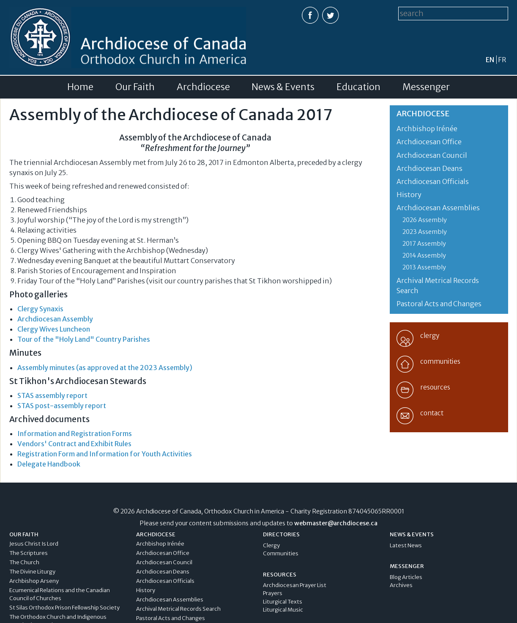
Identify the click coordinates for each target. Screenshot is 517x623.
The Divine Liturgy (32, 571)
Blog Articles (406, 577)
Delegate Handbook (48, 464)
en (490, 59)
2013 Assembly (424, 267)
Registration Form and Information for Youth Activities (104, 454)
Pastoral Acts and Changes (439, 303)
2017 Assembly (424, 243)
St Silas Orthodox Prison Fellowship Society (64, 607)
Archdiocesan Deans (429, 168)
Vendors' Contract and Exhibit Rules (74, 443)
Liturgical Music (283, 609)
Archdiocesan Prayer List (294, 585)
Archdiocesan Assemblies (438, 207)
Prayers (272, 593)
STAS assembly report (52, 395)
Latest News (406, 545)
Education (358, 87)
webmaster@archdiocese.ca (335, 523)
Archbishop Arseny (34, 581)
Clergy (271, 545)
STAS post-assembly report (61, 405)
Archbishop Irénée (427, 128)
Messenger (426, 87)
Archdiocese (203, 87)
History (409, 194)
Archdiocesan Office (429, 141)
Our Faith (135, 87)
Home (80, 87)
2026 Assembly (424, 220)
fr (502, 59)
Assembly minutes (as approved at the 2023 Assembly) (104, 367)
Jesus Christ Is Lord (33, 543)
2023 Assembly (424, 232)
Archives (401, 585)
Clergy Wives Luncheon (53, 329)
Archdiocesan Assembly (55, 319)
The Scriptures (28, 553)
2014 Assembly (424, 255)
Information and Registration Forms (74, 433)
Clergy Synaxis (40, 309)
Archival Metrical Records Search (178, 608)
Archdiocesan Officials (433, 181)
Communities (280, 553)
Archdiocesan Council (432, 155)
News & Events (283, 87)
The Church (24, 562)
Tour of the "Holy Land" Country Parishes (83, 339)
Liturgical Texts (282, 601)
